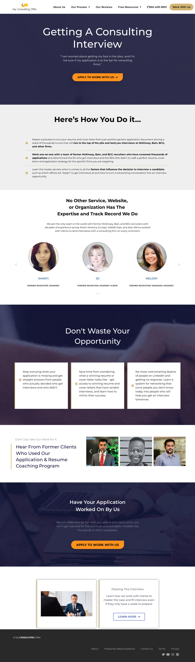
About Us (59, 7)
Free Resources (129, 7)
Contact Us (147, 648)
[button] (16, 264)
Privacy (175, 648)
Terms (162, 648)
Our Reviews (104, 7)
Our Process (80, 7)
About (94, 648)
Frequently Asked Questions (119, 648)
